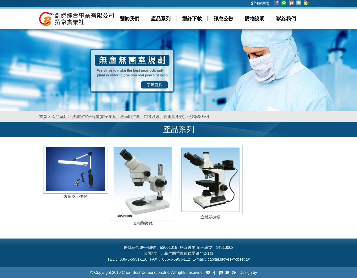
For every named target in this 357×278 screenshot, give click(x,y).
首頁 (43, 116)
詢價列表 (262, 3)
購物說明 (255, 18)
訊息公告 (223, 18)
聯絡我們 (286, 18)
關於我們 (129, 18)
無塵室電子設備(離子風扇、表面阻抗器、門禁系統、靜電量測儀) (128, 116)
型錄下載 (192, 18)
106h (262, 272)
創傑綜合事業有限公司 (76, 19)
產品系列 (161, 18)
